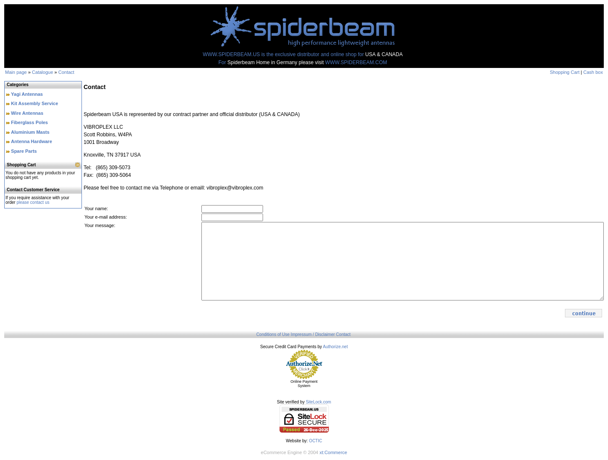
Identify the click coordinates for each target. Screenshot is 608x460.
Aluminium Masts (30, 132)
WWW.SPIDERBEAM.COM (356, 62)
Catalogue (42, 72)
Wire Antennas (27, 113)
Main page (16, 72)
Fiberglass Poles (29, 122)
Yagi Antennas (27, 94)
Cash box (593, 72)
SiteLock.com (318, 402)
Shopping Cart (564, 72)
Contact (66, 72)
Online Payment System (304, 383)
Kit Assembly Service (34, 103)
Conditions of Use (273, 334)
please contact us (32, 202)
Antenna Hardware (31, 141)
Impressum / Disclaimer (313, 334)
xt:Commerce (333, 452)
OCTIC (315, 440)
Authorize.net (335, 346)
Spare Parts (24, 151)
